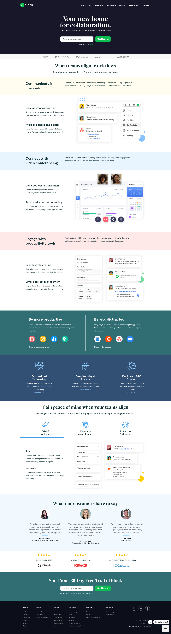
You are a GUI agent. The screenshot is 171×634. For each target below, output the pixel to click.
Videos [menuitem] (56, 612)
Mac (79, 593)
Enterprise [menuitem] (111, 5)
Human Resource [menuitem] (74, 623)
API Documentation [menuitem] (42, 617)
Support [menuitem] (56, 607)
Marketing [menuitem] (71, 617)
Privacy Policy (146, 623)
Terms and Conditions (143, 620)
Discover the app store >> (104, 347)
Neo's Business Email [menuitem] (93, 617)
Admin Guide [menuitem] (58, 620)
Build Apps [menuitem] (39, 614)
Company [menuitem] (89, 607)
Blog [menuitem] (24, 626)
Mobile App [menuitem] (110, 614)
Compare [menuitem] (26, 614)
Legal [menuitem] (55, 626)
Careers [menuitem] (89, 612)
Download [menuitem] (109, 607)
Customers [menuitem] (26, 617)
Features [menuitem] (99, 5)
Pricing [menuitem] (122, 5)
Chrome (87, 593)
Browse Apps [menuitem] (40, 612)
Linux (82, 593)
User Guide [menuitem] (58, 617)
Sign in (91, 44)
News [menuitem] (88, 614)
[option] (46, 429)
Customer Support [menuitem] (74, 626)
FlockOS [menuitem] (38, 607)
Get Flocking (103, 39)
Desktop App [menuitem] (110, 612)
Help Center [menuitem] (58, 614)
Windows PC (74, 593)
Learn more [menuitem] (133, 5)
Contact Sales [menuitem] (58, 623)
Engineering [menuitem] (72, 612)
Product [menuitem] (25, 607)
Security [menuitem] (25, 623)
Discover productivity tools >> (41, 347)
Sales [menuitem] (70, 614)
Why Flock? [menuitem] (86, 5)
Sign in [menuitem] (146, 5)
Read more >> (39, 393)
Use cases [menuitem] (72, 607)
